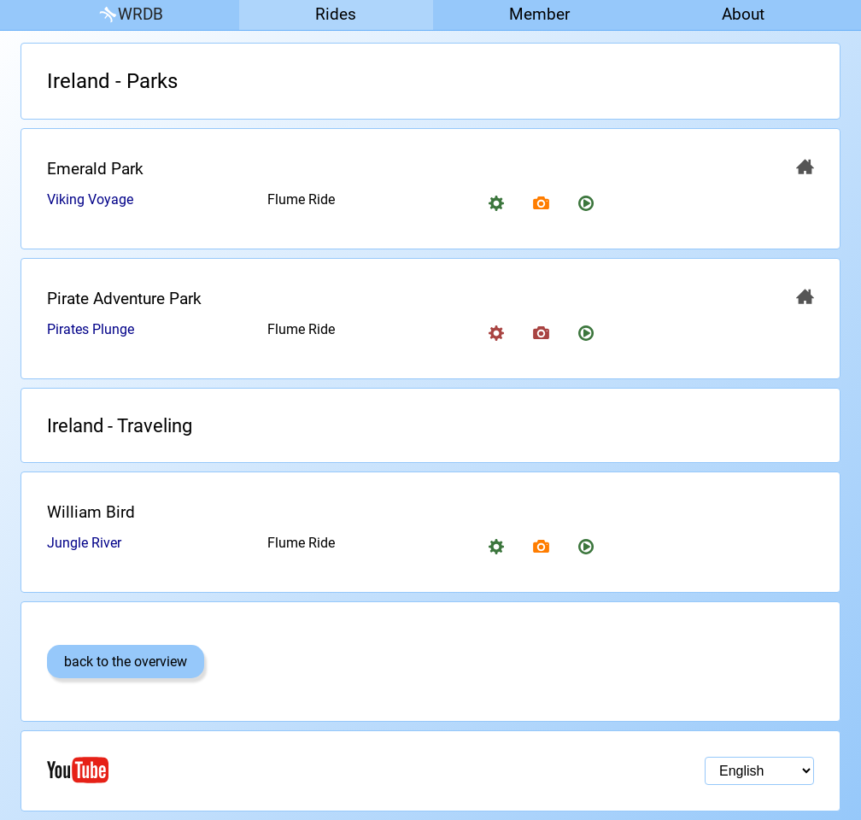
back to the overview (125, 661)
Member (539, 14)
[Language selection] (759, 771)
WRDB (130, 15)
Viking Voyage (90, 199)
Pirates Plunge (90, 329)
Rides (335, 14)
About (743, 14)
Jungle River (84, 543)
